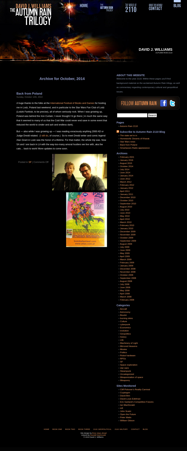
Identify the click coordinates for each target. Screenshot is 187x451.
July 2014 (124, 169)
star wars (124, 368)
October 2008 (126, 275)
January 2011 (126, 194)
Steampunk (125, 371)
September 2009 (128, 241)
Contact (135, 429)
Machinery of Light (129, 343)
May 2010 (125, 216)
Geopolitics (125, 333)
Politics (123, 352)
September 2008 (128, 278)
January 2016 (126, 160)
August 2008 (126, 281)
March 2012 (125, 182)
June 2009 (125, 250)
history (123, 337)
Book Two (70, 429)
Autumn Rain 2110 (129, 126)
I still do (44, 135)
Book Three (84, 429)
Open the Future (128, 414)
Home (46, 429)
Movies (123, 349)
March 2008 (125, 296)
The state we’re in (128, 135)
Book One (57, 429)
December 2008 (128, 268)
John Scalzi (125, 411)
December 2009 (128, 231)
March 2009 (125, 259)
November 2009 (128, 234)
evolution (124, 330)
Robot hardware (128, 355)
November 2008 (128, 272)
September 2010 (128, 203)
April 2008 (125, 293)
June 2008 (125, 287)
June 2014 (125, 172)
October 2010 (126, 200)
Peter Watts (125, 417)
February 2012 (127, 185)
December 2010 (128, 197)
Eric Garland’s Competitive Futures (137, 402)
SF (29, 162)
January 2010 (126, 228)
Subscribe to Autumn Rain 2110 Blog (142, 131)
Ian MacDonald (127, 405)
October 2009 (126, 237)
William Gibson (127, 420)
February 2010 (127, 225)
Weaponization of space (131, 377)
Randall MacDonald (98, 435)
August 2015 (126, 163)
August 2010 (126, 206)
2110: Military (121, 429)
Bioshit (123, 315)
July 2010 (124, 210)
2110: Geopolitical (102, 429)
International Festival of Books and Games (72, 103)
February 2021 (127, 157)
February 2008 (127, 300)
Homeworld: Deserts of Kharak (135, 138)
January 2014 (126, 175)
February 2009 (127, 262)
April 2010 (125, 219)
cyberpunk (125, 324)
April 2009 (125, 256)
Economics (125, 327)
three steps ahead (99, 433)
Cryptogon (125, 392)
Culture (123, 321)
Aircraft (123, 309)
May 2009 (125, 253)
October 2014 (126, 166)
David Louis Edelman (130, 399)
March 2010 (125, 222)
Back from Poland (29, 93)
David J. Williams (155, 49)
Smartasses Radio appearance (135, 148)
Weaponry (125, 380)
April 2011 (125, 191)
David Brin (125, 395)
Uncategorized (127, 374)
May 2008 (125, 290)
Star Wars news (127, 141)
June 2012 (125, 178)
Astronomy (125, 312)
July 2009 (124, 247)
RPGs (123, 358)
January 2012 (126, 188)
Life (122, 340)
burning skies (126, 318)
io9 (121, 408)
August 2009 (126, 244)
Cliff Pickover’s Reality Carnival (135, 389)
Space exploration (128, 365)
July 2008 (124, 284)
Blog (145, 429)
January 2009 (126, 265)
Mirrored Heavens (128, 346)
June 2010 (125, 213)
